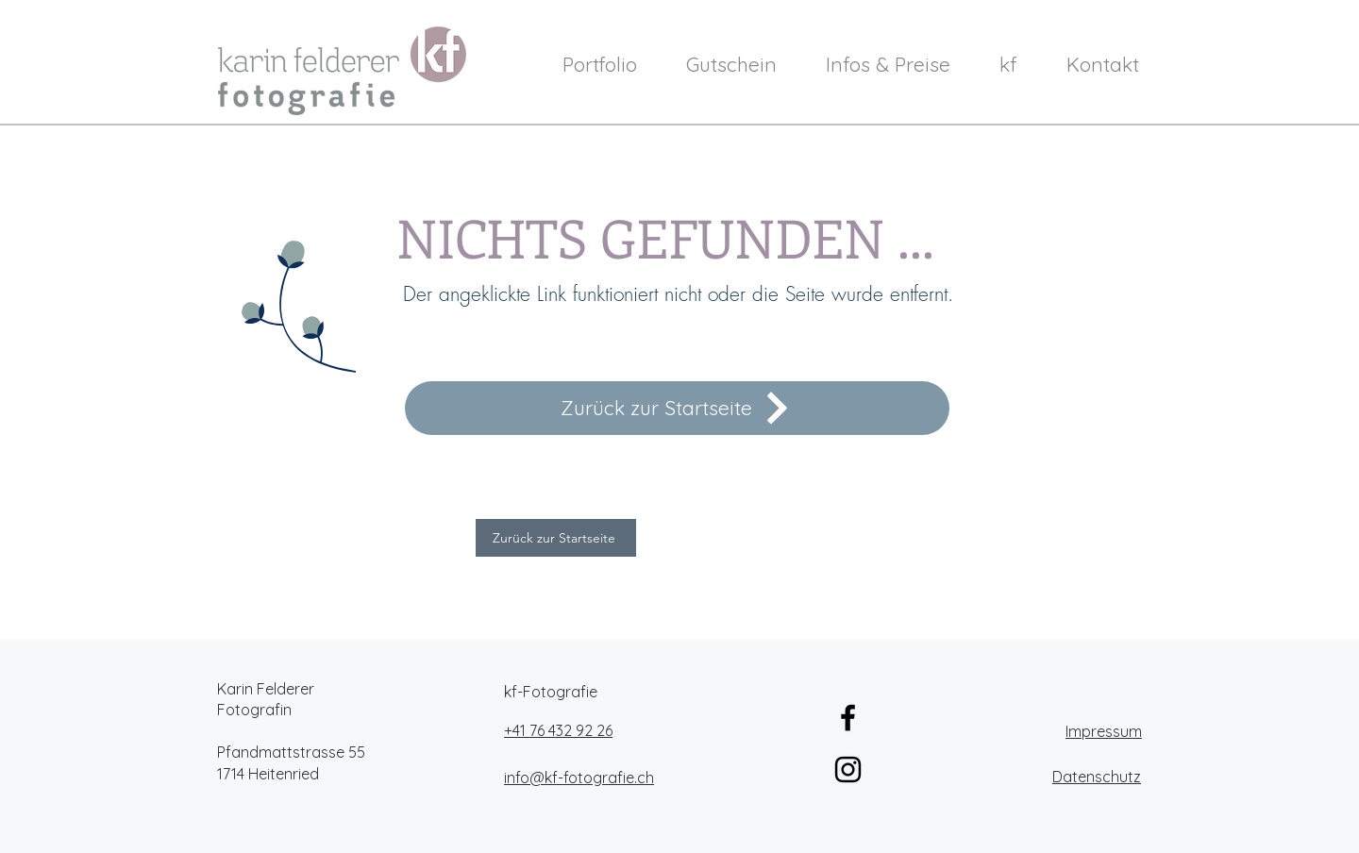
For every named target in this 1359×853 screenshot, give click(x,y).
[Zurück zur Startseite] (677, 408)
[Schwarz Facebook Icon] (847, 717)
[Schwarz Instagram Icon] (847, 769)
